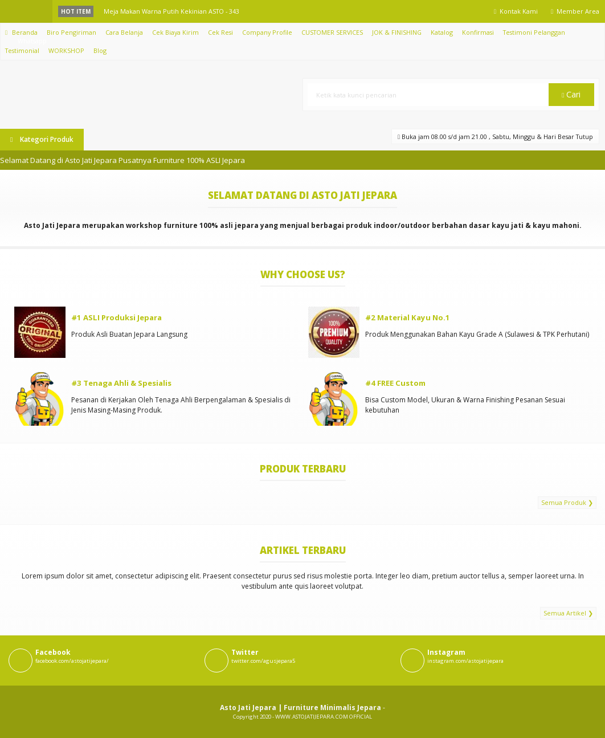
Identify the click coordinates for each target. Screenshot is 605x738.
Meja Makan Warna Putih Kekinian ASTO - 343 (171, 11)
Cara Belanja (124, 32)
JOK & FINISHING (397, 32)
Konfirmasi (478, 32)
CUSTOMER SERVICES (332, 32)
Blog (100, 50)
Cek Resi (220, 32)
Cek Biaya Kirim (175, 32)
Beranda (21, 32)
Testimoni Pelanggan (534, 32)
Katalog (442, 32)
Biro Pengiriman (71, 32)
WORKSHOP (66, 50)
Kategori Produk (41, 139)
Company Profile (267, 32)
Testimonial (22, 50)
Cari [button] (571, 94)
